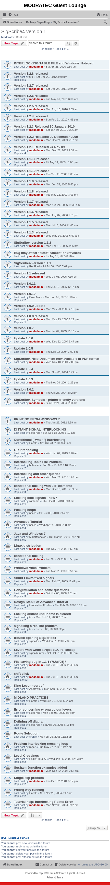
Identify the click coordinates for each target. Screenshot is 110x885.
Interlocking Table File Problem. (38, 462)
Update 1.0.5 (23, 348)
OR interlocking (26, 450)
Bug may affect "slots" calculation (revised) (47, 253)
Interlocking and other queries (37, 474)
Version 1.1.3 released (31, 232)
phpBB (42, 873)
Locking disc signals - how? (35, 498)
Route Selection (26, 733)
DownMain (35, 297)
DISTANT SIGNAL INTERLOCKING (40, 429)
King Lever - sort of (29, 685)
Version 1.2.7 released (31, 85)
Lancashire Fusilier (40, 605)
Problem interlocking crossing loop (41, 743)
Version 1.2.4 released (31, 116)
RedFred (21, 37)
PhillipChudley (37, 758)
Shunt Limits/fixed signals (34, 578)
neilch (32, 513)
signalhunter (36, 653)
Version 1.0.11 (25, 283)
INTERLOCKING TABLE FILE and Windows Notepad (53, 63)
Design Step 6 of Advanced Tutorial (41, 602)
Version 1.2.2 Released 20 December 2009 (46, 137)
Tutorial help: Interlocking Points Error (43, 802)
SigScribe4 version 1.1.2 (32, 242)
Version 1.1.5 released (31, 222)
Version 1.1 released (29, 273)
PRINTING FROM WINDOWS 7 (37, 419)
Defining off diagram (29, 721)
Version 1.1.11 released (31, 159)
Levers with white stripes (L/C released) (44, 650)
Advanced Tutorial (28, 521)
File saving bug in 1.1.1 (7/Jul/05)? (40, 662)
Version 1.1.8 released (31, 191)
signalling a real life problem (36, 626)
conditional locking (28, 556)
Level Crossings (26, 755)
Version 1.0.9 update (29, 306)
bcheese (34, 465)
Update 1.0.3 (23, 379)
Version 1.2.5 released (31, 106)
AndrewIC (35, 688)
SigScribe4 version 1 (23, 31)
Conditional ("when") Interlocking (39, 440)
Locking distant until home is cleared (42, 614)
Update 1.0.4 (23, 369)
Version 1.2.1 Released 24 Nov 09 (39, 147)
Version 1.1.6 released (31, 212)
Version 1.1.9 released (31, 181)
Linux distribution (27, 545)
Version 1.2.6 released (31, 96)
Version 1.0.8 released (31, 316)
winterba (34, 501)
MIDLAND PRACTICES (31, 697)
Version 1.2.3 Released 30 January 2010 (44, 126)
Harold (33, 443)
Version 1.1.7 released (31, 201)
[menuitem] (13, 15)
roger (32, 746)
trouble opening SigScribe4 (35, 638)
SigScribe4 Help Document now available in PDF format (56, 359)
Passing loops (25, 510)
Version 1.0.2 (24, 389)
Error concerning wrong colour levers (43, 709)
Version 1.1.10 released (31, 171)
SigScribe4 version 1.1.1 (32, 263)
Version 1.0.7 (24, 328)
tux (31, 76)
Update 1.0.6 (23, 338)
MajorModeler (37, 536)
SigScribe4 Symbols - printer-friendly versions (49, 400)
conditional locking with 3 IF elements (43, 486)
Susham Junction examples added (40, 767)
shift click (21, 673)
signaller (34, 641)
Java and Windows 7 (30, 533)
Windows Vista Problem (32, 568)
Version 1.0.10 (25, 294)
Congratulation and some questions (41, 590)
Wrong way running (29, 790)
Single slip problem (29, 778)
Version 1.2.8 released (31, 73)
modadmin (36, 66)
